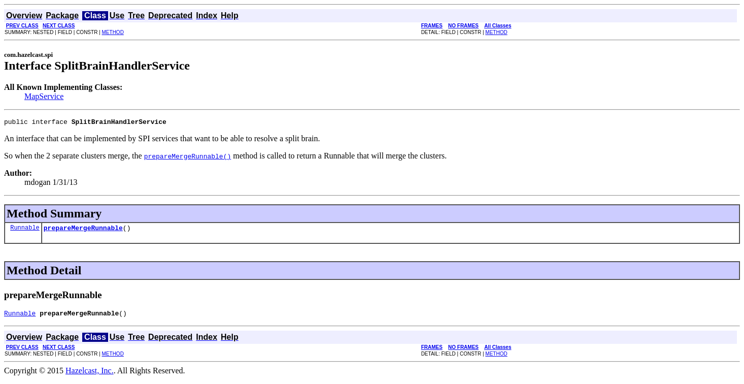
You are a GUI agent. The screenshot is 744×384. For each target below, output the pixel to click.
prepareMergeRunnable (83, 230)
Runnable (25, 230)
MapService (43, 96)
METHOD (113, 32)
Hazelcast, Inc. (89, 375)
